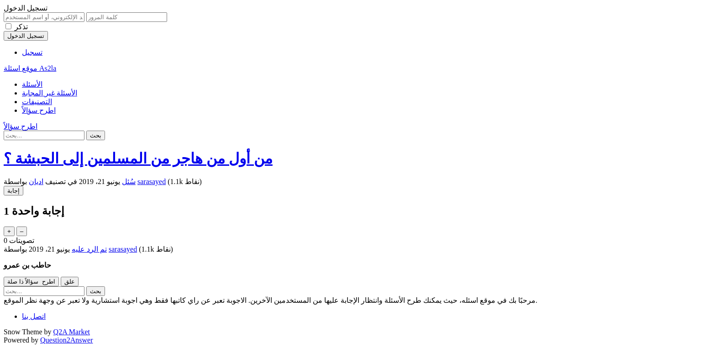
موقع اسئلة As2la (30, 68)
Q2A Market (71, 332)
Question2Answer (66, 340)
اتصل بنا (34, 316)
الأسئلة (32, 84)
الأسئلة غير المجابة (49, 93)
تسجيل (32, 52)
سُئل (129, 181)
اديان (36, 181)
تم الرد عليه (89, 249)
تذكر (21, 27)
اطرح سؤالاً (39, 110)
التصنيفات (37, 101)
